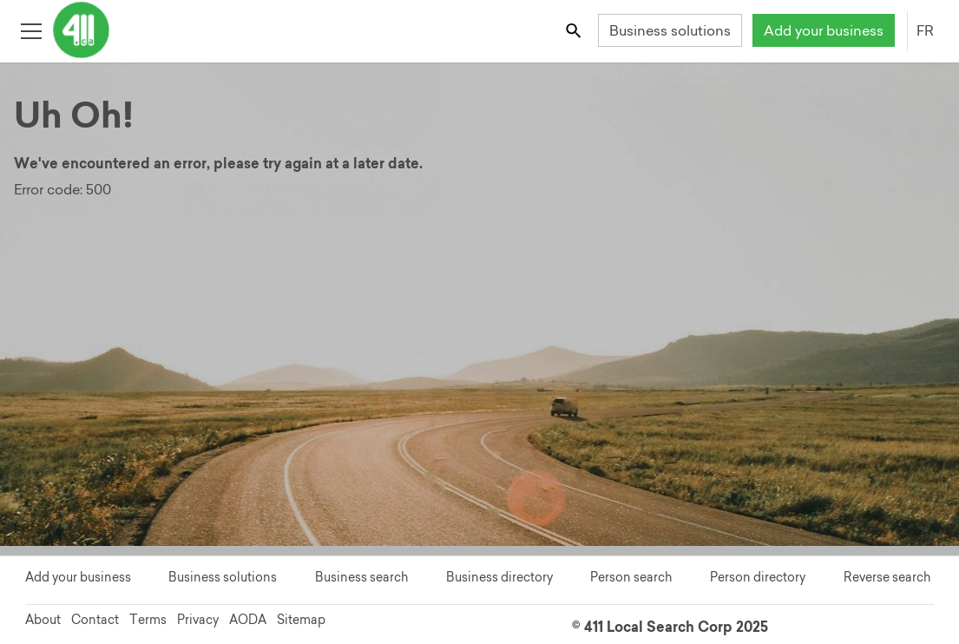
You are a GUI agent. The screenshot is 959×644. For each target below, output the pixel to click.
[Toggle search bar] (575, 30)
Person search (631, 577)
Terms (148, 620)
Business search (361, 577)
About (43, 620)
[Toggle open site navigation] (31, 30)
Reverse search (887, 577)
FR (925, 30)
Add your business (823, 30)
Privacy (198, 620)
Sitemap (301, 620)
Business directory (499, 577)
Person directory (757, 577)
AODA (247, 620)
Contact (95, 620)
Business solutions (670, 30)
